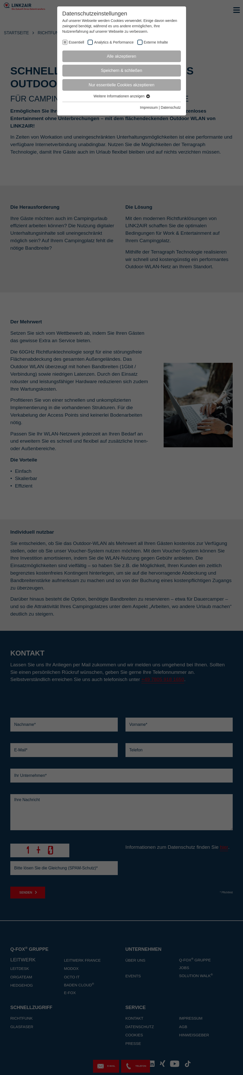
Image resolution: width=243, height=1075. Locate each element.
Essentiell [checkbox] (76, 42)
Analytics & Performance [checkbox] (113, 42)
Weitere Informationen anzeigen (121, 96)
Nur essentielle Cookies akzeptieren (121, 85)
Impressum (149, 107)
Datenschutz (171, 107)
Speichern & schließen (121, 70)
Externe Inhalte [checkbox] (156, 42)
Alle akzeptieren (121, 56)
